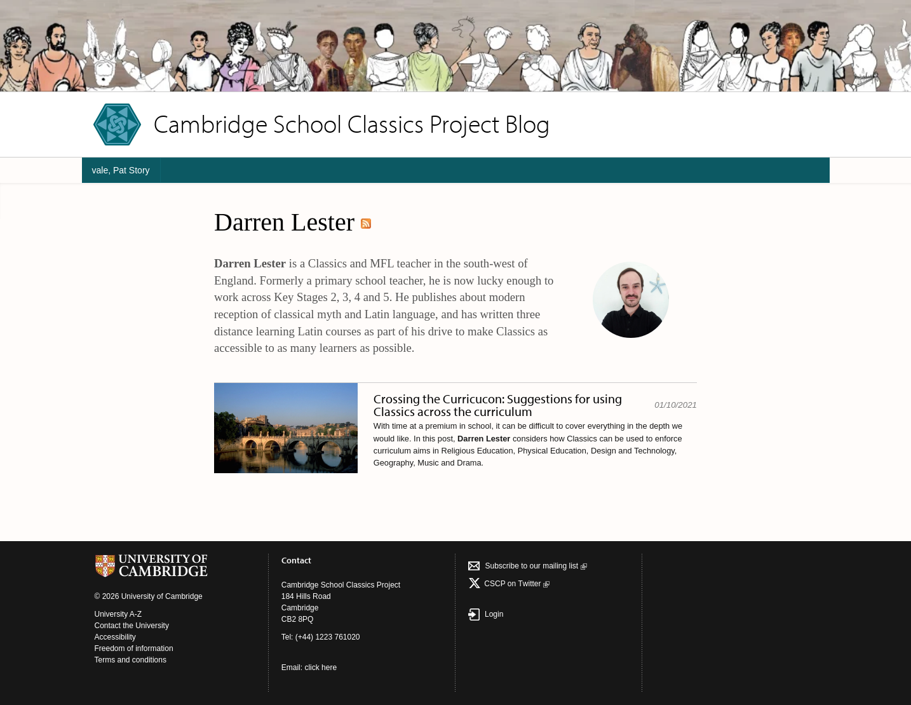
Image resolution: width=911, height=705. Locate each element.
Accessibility (115, 637)
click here (320, 667)
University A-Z (118, 614)
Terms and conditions (130, 659)
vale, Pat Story (121, 170)
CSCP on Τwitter (516, 583)
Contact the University (132, 625)
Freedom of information (134, 648)
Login (485, 614)
